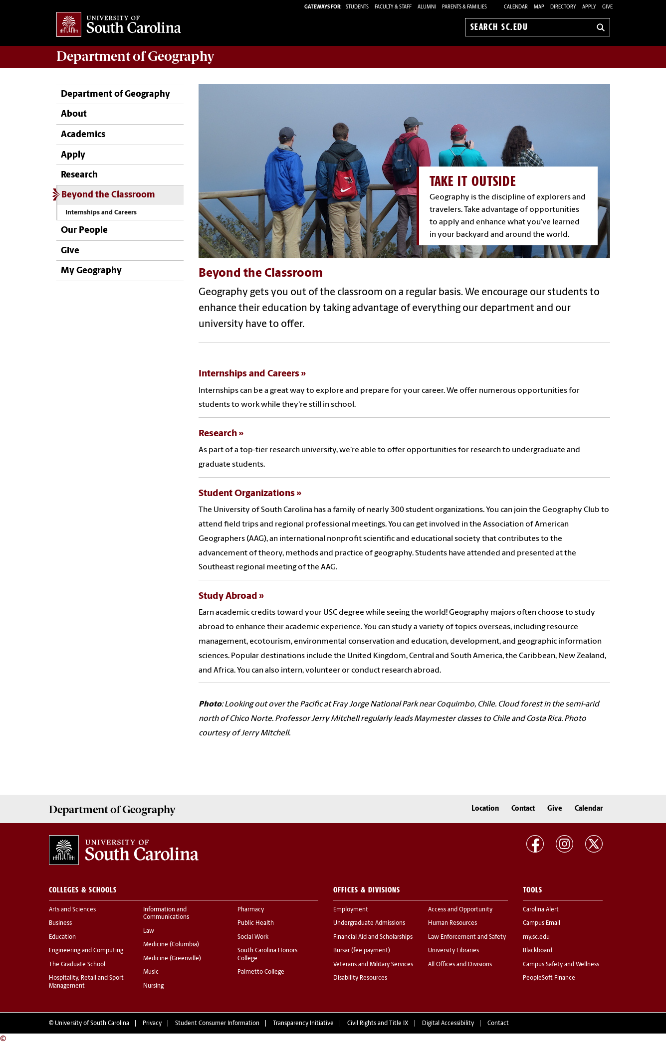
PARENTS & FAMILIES (464, 7)
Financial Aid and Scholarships (373, 937)
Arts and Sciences (72, 910)
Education (62, 937)
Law (148, 931)
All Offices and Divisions (460, 965)
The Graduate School (77, 965)
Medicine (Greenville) (172, 959)
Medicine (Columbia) (171, 945)
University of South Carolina (92, 1024)
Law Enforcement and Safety (467, 937)
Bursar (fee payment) (361, 951)
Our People (84, 230)
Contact (523, 809)
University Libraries (453, 951)
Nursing (153, 986)
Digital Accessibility (448, 1024)
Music (151, 972)
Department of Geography (115, 94)
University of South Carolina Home (118, 25)
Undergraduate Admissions (369, 923)
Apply (589, 7)
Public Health (255, 923)
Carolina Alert (541, 910)
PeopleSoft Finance (549, 978)
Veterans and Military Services (373, 965)
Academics (83, 135)
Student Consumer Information (217, 1024)
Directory (563, 7)
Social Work (252, 937)
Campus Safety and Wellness (561, 965)
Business (60, 923)
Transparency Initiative (303, 1024)
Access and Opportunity (460, 910)
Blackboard (537, 951)
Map (539, 7)
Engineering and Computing (86, 951)
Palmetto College (260, 972)
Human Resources (452, 923)
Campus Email (541, 923)
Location (485, 809)
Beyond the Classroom (108, 195)
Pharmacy (250, 910)
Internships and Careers (101, 212)
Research (79, 175)
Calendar (516, 7)
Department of (135, 56)
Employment (350, 910)
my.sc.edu (536, 937)
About (74, 114)
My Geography (91, 271)
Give (607, 7)
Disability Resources (360, 978)
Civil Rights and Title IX (378, 1024)
